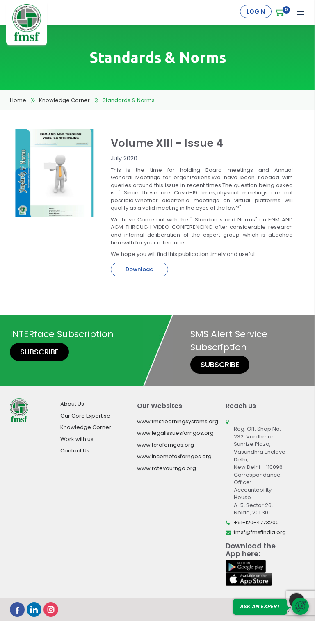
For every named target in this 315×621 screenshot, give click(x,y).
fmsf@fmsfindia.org (260, 532)
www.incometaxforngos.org (174, 456)
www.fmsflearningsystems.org (177, 421)
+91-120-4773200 (256, 522)
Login (256, 11)
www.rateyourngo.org (166, 468)
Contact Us (74, 450)
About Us (72, 404)
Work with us (77, 439)
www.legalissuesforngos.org (175, 433)
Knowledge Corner (64, 100)
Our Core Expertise (85, 416)
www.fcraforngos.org (165, 445)
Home (18, 100)
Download (139, 269)
